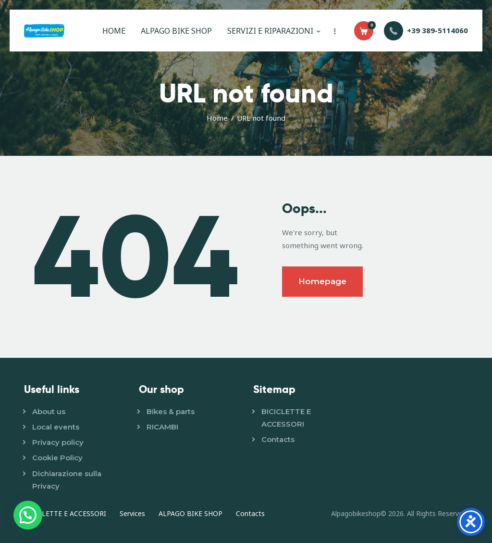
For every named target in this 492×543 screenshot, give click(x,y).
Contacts (278, 439)
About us (48, 411)
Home (217, 118)
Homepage (322, 281)
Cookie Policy (57, 457)
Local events (55, 426)
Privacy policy (58, 442)
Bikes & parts (171, 411)
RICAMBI (162, 426)
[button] (27, 515)
